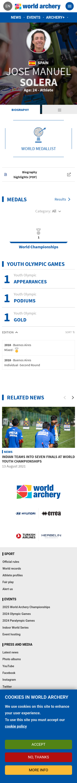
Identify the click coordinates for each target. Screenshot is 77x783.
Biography (20, 110)
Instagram (9, 680)
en (7, 6)
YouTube (8, 666)
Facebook (8, 673)
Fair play (8, 582)
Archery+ (55, 17)
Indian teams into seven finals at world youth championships (38, 459)
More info (38, 770)
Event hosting (11, 634)
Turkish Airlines (25, 536)
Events (33, 17)
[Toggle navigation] (70, 6)
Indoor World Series (15, 627)
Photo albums (11, 659)
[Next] (73, 397)
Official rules (10, 562)
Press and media (18, 644)
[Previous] (65, 397)
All (54, 211)
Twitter (7, 686)
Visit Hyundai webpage (25, 513)
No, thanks (38, 757)
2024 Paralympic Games (18, 620)
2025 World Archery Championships (26, 607)
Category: (43, 211)
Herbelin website (51, 536)
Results (60, 199)
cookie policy (16, 726)
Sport (9, 554)
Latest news (10, 652)
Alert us (7, 589)
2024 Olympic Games (16, 614)
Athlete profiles (12, 575)
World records (11, 568)
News (16, 17)
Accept (38, 744)
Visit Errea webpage (51, 513)
